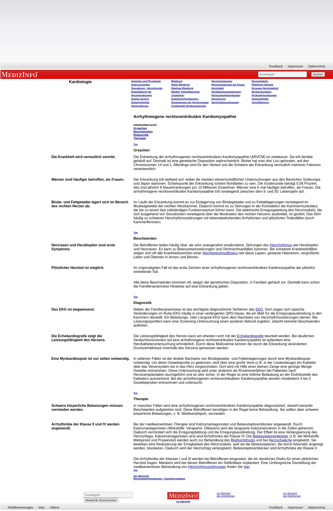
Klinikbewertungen (20, 507)
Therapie (139, 138)
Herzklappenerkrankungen (226, 91)
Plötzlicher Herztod (262, 84)
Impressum (295, 66)
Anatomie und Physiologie (146, 81)
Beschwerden (143, 131)
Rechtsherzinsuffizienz (220, 253)
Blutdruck (176, 81)
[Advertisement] (167, 31)
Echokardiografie (250, 336)
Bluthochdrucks (243, 440)
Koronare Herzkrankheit (265, 88)
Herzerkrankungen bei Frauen (228, 84)
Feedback (276, 66)
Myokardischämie (261, 91)
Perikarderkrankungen (264, 95)
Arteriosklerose (140, 106)
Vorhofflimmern (260, 102)
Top (135, 144)
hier (246, 467)
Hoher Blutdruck (180, 84)
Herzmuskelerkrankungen (226, 95)
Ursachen (140, 128)
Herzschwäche (260, 81)
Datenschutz (316, 66)
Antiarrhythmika (140, 102)
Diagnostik (141, 135)
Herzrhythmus (281, 245)
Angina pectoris (140, 99)
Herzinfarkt (218, 88)
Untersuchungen (140, 84)
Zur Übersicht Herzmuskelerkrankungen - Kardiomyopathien (159, 477)
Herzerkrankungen (222, 81)
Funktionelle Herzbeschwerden (188, 106)
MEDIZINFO (20, 74)
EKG (259, 309)
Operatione (147, 88)
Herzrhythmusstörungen (225, 102)
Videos (54, 507)
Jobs (41, 507)
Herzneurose (219, 99)
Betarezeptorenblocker (270, 436)
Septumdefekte (260, 99)
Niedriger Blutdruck (182, 88)
